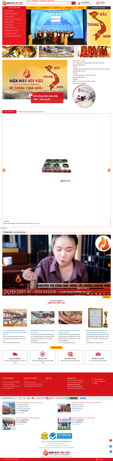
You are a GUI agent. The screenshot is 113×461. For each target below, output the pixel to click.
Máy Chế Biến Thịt (9, 16)
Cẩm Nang (69, 7)
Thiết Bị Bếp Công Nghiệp (11, 13)
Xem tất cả (106, 297)
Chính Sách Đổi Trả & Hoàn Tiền (33, 386)
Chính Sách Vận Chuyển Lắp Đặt (11, 386)
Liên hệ (81, 7)
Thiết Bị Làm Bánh (9, 22)
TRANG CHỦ (32, 7)
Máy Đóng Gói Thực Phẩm (11, 30)
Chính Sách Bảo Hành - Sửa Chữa (33, 384)
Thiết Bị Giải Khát (9, 24)
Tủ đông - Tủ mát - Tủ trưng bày (13, 19)
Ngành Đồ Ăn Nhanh (10, 27)
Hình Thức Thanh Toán (30, 382)
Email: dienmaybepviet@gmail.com (76, 388)
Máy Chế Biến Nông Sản (11, 33)
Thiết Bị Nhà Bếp (9, 10)
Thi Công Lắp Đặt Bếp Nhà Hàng (13, 36)
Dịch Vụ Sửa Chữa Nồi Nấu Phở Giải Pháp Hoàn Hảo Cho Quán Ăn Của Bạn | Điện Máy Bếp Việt (14, 332)
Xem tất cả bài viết (56, 347)
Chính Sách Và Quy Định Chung (11, 382)
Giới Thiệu (44, 7)
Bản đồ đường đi (20, 412)
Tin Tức (56, 7)
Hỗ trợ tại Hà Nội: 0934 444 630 (75, 382)
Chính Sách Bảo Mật (8, 388)
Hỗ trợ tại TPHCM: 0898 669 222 (75, 380)
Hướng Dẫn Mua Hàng (8, 384)
